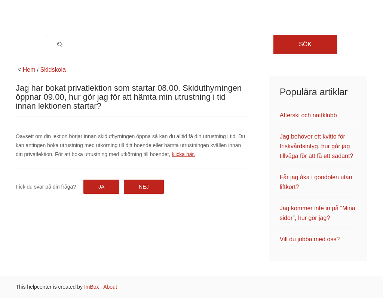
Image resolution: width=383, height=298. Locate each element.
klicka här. (183, 154)
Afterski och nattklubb (308, 115)
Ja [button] (101, 187)
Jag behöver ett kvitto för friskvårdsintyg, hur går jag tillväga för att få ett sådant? (316, 146)
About (110, 287)
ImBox (91, 287)
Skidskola (52, 69)
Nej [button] (143, 187)
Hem (29, 69)
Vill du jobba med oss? (310, 239)
